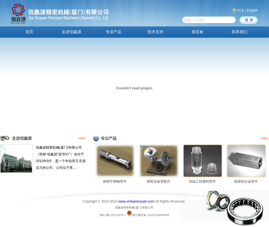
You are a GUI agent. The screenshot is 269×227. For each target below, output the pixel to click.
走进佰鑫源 (71, 32)
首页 (29, 32)
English (252, 10)
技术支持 (155, 32)
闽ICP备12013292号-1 (113, 215)
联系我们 (239, 32)
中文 (240, 10)
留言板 (197, 32)
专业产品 (113, 32)
